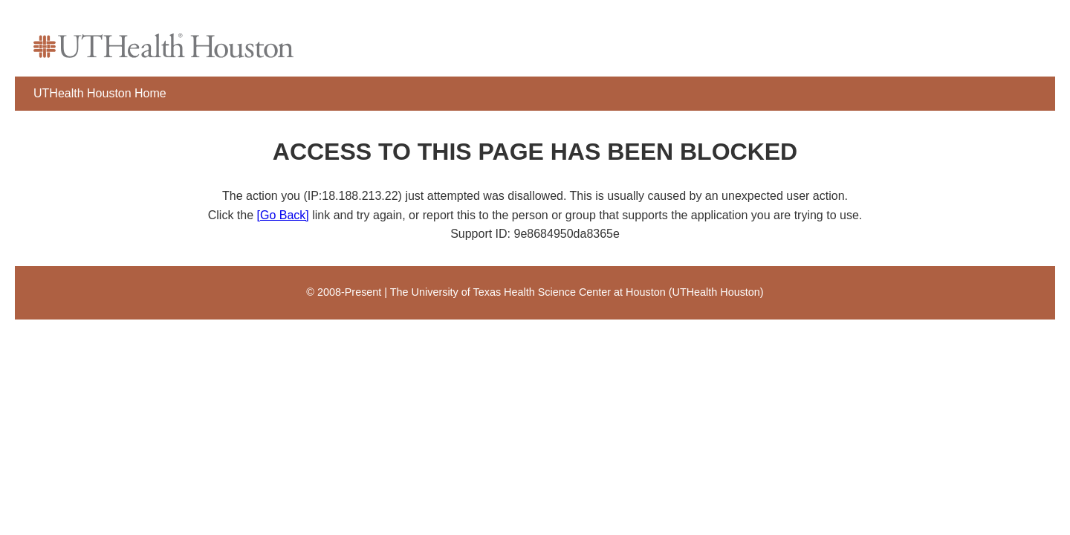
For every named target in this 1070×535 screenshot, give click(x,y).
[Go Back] (283, 215)
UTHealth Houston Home (99, 93)
